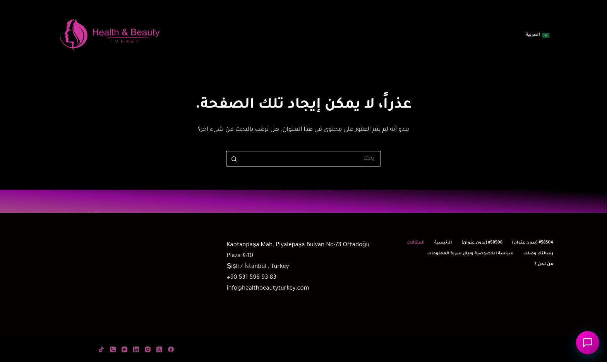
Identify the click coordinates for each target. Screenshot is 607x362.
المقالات (416, 242)
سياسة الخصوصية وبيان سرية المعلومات (470, 253)
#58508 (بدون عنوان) (481, 242)
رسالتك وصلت (538, 253)
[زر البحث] (234, 158)
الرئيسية (443, 242)
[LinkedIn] (136, 349)
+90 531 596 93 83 (251, 278)
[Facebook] (171, 349)
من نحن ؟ (544, 264)
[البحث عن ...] (311, 158)
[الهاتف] (113, 349)
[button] (537, 35)
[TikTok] (101, 349)
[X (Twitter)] (159, 349)
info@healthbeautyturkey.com (268, 288)
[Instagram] (148, 349)
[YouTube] (124, 349)
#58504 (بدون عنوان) (532, 242)
